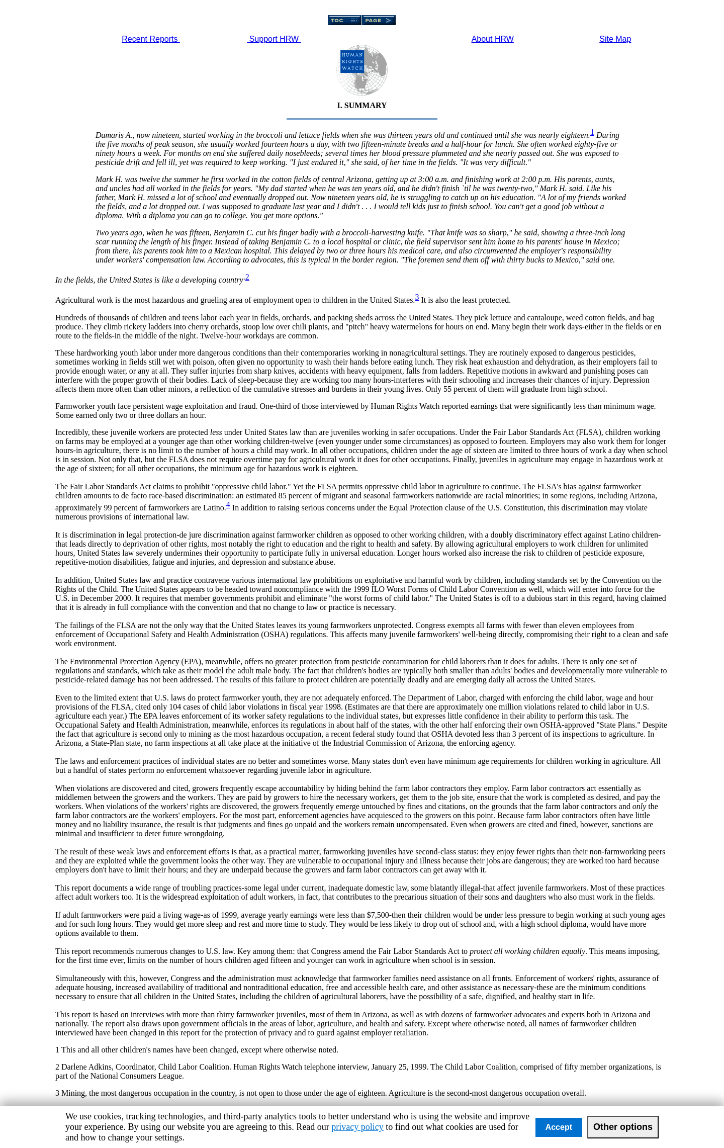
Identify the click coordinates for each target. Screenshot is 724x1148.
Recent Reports (151, 39)
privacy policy (357, 1127)
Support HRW (274, 39)
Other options (623, 1127)
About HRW (493, 39)
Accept (559, 1127)
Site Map (615, 39)
